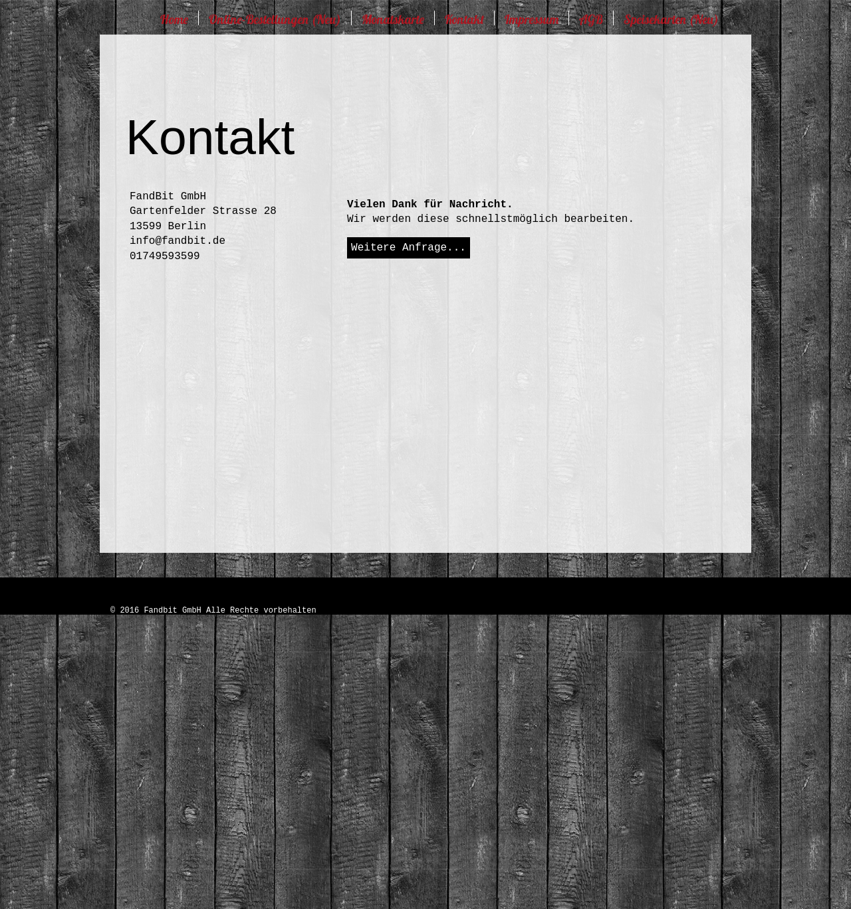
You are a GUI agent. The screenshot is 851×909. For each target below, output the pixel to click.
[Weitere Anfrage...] (408, 247)
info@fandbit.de (177, 241)
